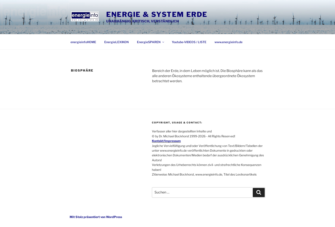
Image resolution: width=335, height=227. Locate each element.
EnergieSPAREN (151, 42)
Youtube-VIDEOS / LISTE (189, 42)
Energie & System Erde (156, 14)
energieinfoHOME (83, 42)
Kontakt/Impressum (166, 141)
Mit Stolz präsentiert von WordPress (96, 217)
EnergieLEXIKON (116, 42)
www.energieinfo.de (228, 42)
